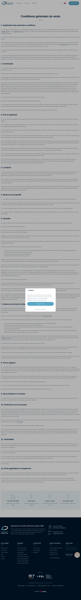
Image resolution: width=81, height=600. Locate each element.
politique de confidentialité (38, 298)
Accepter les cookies (40, 303)
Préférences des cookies (40, 309)
